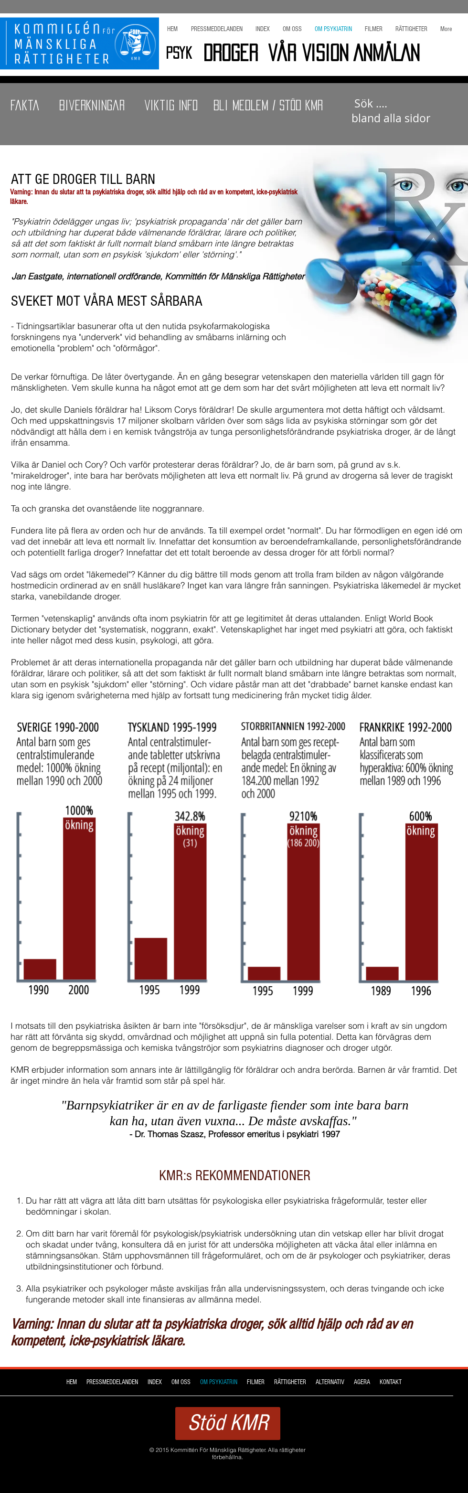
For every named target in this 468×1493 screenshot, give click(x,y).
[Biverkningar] (91, 105)
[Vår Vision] (308, 53)
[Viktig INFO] (171, 105)
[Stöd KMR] (227, 1423)
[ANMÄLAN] (393, 53)
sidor (390, 111)
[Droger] (231, 53)
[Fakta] (25, 105)
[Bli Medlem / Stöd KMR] (268, 105)
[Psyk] (178, 53)
